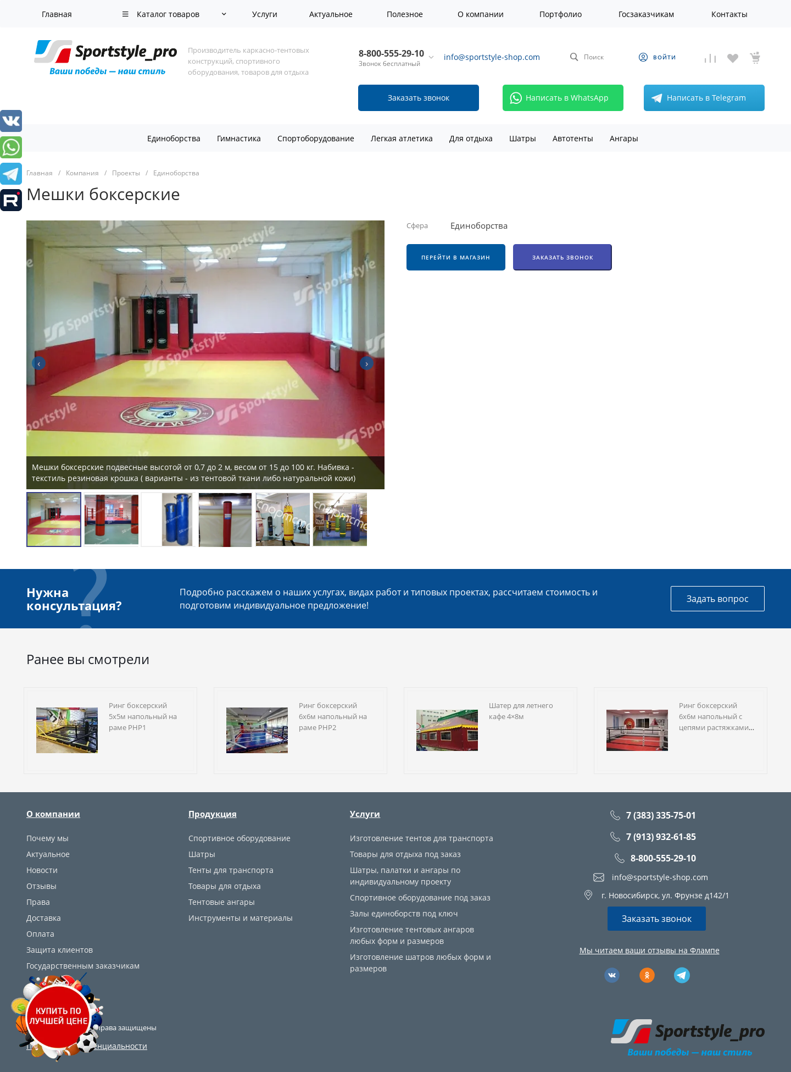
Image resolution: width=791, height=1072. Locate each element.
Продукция (212, 813)
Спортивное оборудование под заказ (420, 897)
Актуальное (48, 854)
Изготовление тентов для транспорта (421, 838)
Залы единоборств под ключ (404, 913)
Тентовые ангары (221, 902)
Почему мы (47, 838)
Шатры (201, 854)
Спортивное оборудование (239, 838)
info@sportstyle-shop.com (492, 57)
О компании (53, 813)
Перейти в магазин (456, 257)
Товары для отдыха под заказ (405, 854)
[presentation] (39, 363)
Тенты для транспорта (231, 870)
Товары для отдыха (224, 886)
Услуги (365, 813)
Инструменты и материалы (240, 918)
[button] (53, 519)
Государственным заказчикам (83, 965)
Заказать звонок (562, 257)
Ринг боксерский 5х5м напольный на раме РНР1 (143, 716)
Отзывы (41, 886)
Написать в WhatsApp (557, 98)
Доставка (43, 918)
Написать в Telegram (696, 98)
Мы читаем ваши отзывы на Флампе (650, 950)
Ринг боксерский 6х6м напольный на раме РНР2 (333, 716)
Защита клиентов (59, 949)
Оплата (40, 934)
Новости (42, 870)
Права (38, 902)
